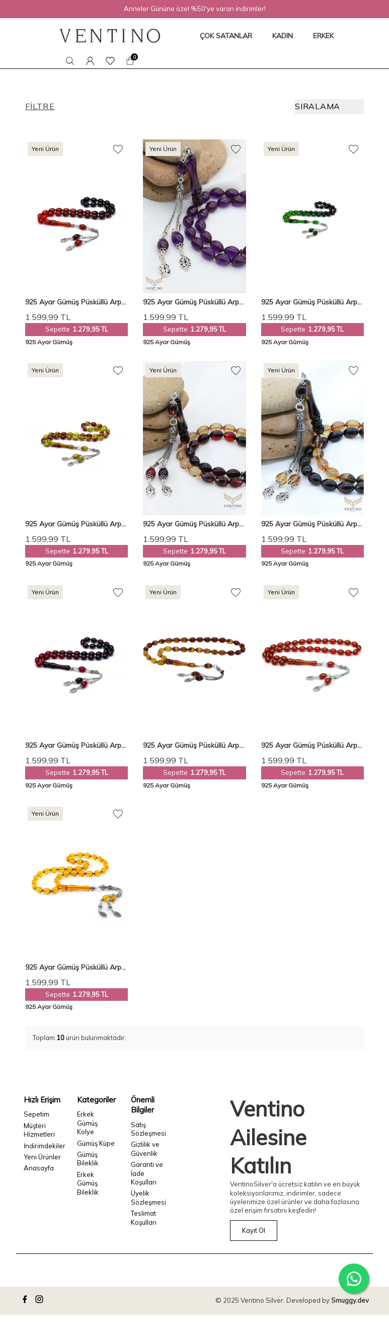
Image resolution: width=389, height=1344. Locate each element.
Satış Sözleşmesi (148, 1129)
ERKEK (323, 35)
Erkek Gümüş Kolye (87, 1123)
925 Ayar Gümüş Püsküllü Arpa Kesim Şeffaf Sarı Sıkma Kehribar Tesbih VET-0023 (75, 967)
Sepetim (36, 1114)
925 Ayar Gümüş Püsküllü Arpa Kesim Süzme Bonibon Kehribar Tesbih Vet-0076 (193, 524)
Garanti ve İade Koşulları (147, 1173)
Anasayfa (39, 1168)
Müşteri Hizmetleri (39, 1130)
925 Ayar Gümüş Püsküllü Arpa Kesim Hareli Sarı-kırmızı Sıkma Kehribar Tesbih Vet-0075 (75, 524)
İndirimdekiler (43, 1146)
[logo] (109, 35)
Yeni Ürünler (42, 1157)
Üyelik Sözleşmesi (148, 1197)
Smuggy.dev (350, 1300)
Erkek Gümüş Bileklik (88, 1183)
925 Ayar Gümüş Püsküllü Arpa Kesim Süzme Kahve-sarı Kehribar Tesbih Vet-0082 (193, 745)
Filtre (40, 106)
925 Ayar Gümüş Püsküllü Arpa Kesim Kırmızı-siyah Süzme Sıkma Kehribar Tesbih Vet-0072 (75, 745)
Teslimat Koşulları (144, 1217)
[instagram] (41, 1301)
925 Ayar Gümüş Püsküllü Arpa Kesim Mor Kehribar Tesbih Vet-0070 (194, 302)
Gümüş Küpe (96, 1143)
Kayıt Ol (253, 1230)
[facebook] (26, 1301)
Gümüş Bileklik (88, 1158)
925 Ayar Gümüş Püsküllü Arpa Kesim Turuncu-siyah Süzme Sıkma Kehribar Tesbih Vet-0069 (75, 302)
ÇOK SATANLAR (226, 35)
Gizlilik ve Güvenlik (145, 1148)
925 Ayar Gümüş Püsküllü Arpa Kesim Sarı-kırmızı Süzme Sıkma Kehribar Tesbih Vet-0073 (312, 524)
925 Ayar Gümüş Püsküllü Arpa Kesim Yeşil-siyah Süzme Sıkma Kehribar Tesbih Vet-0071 (311, 302)
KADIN (282, 35)
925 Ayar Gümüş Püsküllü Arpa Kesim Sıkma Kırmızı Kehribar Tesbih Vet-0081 (311, 745)
